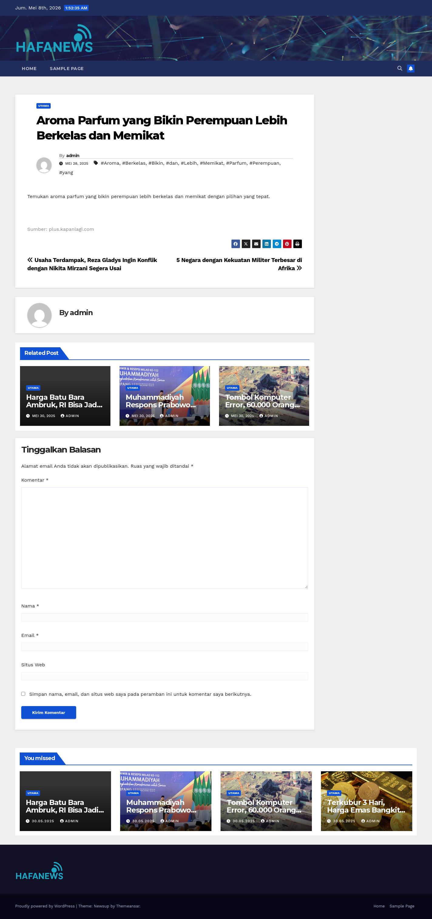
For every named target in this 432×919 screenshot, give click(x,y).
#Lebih (189, 163)
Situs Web (33, 665)
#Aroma (110, 163)
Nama (30, 606)
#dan (172, 163)
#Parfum (236, 163)
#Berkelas (134, 163)
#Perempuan (264, 163)
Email (30, 635)
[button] (399, 68)
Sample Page (67, 68)
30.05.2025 (44, 821)
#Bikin (155, 163)
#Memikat (211, 163)
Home (29, 68)
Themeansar (128, 906)
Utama (43, 105)
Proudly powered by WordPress (45, 906)
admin (72, 155)
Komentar (35, 480)
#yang (66, 172)
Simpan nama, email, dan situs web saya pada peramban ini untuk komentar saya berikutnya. (140, 694)
